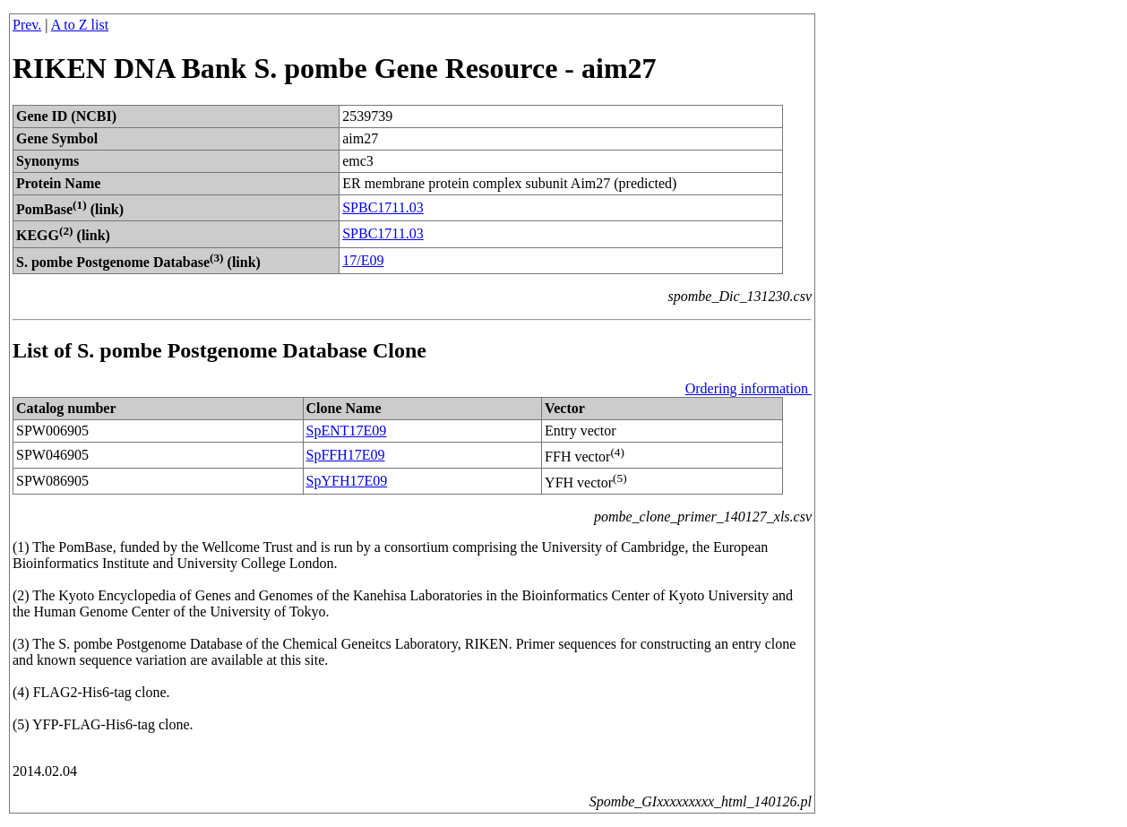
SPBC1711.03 (383, 207)
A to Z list (79, 24)
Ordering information (748, 388)
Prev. (27, 24)
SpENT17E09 (346, 430)
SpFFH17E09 (345, 454)
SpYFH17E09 (347, 480)
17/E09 (362, 260)
